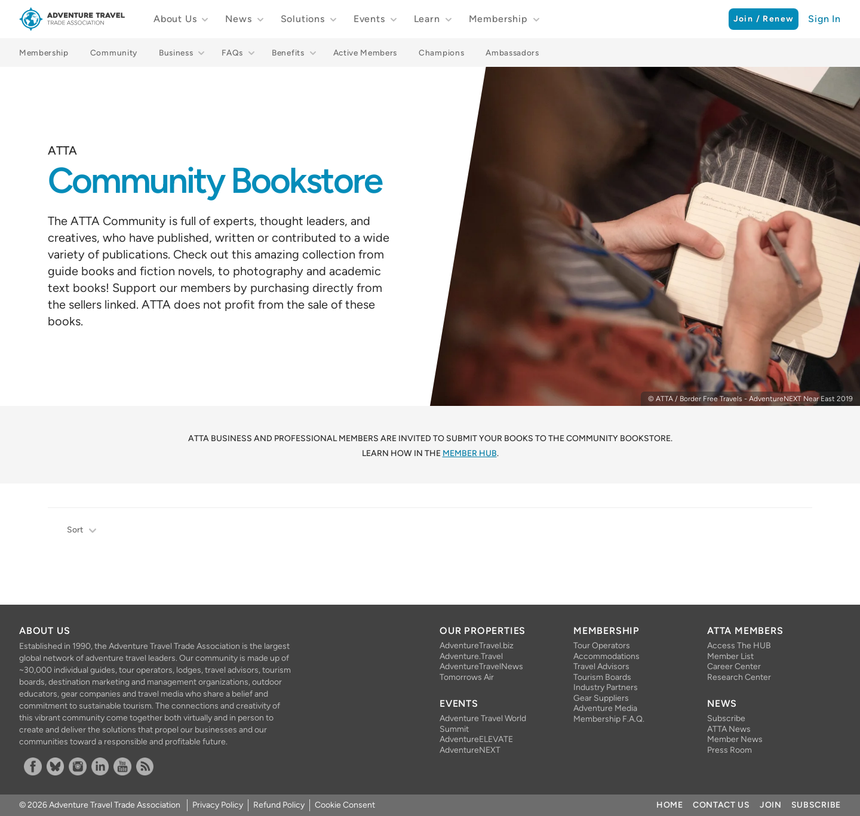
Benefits (288, 52)
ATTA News (729, 729)
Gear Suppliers (601, 698)
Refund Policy (279, 805)
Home (669, 805)
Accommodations (606, 656)
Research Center (739, 677)
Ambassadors (512, 52)
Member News (735, 739)
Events (369, 18)
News (238, 18)
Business (176, 52)
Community (113, 52)
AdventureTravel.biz (477, 646)
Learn (427, 18)
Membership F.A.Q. (608, 719)
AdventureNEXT (470, 750)
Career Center (734, 666)
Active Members (365, 52)
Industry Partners (605, 687)
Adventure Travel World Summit (483, 723)
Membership (498, 18)
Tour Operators (601, 646)
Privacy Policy (217, 805)
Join (771, 805)
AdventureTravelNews (481, 666)
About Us (174, 18)
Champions (441, 52)
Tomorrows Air (467, 677)
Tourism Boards (602, 677)
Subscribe (726, 718)
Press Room (729, 750)
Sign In (824, 18)
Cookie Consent (345, 805)
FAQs (232, 52)
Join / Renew (763, 19)
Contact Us (721, 805)
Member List (730, 656)
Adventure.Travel (471, 656)
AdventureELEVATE (476, 739)
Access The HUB (739, 646)
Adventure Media (605, 708)
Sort (82, 531)
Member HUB (470, 453)
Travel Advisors (601, 666)
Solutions (303, 18)
